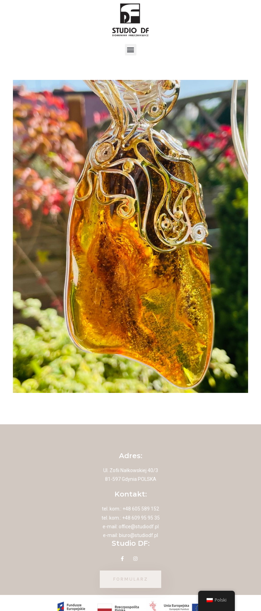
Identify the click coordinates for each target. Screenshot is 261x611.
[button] (130, 49)
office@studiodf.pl (139, 526)
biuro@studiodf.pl (138, 535)
